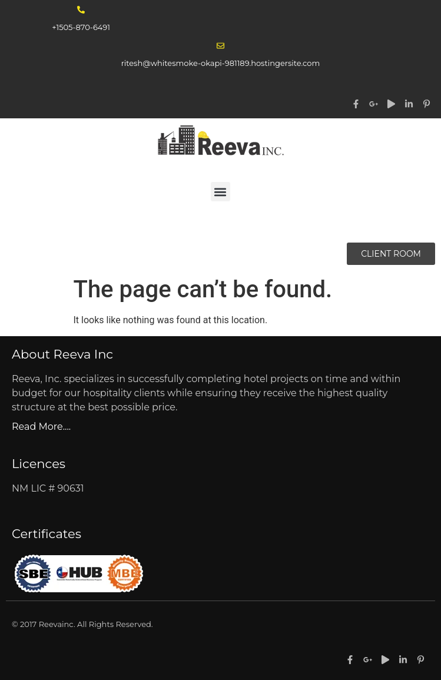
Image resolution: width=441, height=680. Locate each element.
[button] (220, 191)
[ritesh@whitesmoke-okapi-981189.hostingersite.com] (220, 45)
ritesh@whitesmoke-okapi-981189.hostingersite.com (220, 63)
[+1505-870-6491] (81, 10)
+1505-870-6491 (81, 27)
